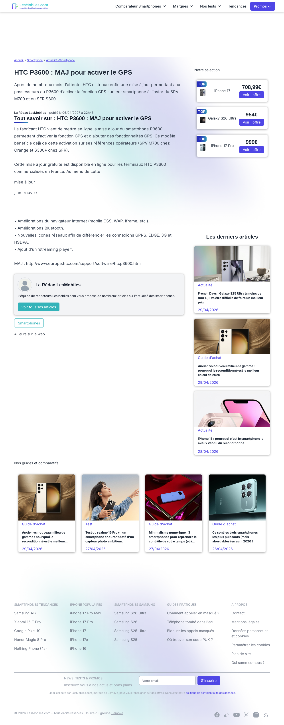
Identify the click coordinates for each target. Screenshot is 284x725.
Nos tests (210, 6)
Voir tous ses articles (38, 307)
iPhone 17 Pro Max (85, 613)
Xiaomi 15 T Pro (27, 622)
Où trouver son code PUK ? (190, 639)
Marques (183, 6)
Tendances (237, 6)
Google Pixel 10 (27, 631)
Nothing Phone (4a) (30, 648)
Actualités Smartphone (60, 60)
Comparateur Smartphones (140, 6)
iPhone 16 (78, 648)
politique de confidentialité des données (210, 692)
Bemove (117, 713)
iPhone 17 (78, 631)
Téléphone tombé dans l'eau (190, 622)
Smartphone (35, 60)
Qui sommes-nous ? (247, 662)
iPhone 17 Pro (81, 622)
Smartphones (29, 323)
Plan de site (241, 654)
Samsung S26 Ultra (130, 613)
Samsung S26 (125, 622)
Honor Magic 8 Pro (30, 639)
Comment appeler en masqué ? (193, 613)
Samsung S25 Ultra (130, 631)
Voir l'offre (251, 95)
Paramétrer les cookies (250, 645)
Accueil (19, 60)
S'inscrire (209, 680)
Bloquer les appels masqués (190, 631)
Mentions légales (245, 622)
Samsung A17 (25, 613)
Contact (238, 613)
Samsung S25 (125, 639)
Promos (262, 6)
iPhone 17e (79, 639)
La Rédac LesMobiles (30, 112)
